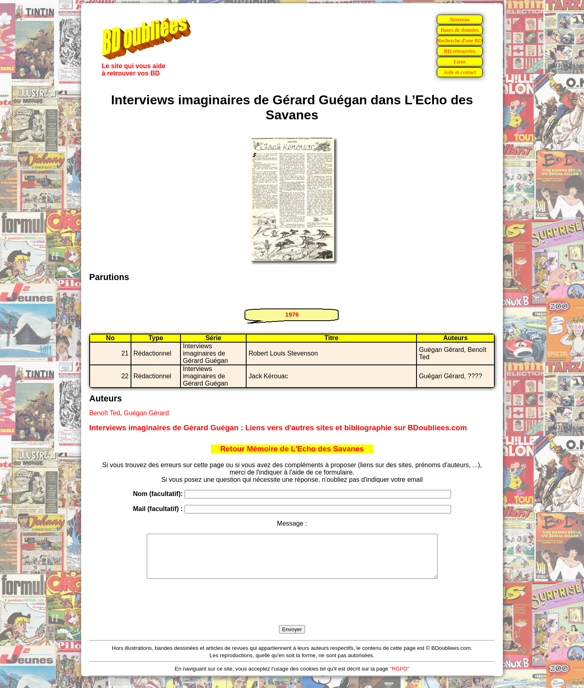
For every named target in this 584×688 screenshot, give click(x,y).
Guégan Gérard (146, 413)
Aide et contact (459, 72)
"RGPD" (399, 677)
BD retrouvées (459, 51)
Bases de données (459, 30)
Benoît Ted (104, 413)
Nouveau (459, 19)
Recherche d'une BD (460, 40)
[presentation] (292, 611)
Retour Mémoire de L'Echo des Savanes (292, 448)
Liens (460, 61)
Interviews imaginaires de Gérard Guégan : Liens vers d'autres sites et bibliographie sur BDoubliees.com (278, 427)
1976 (291, 314)
